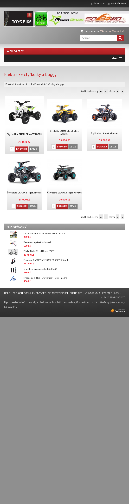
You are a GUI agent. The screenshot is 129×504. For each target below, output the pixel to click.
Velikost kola (92, 293)
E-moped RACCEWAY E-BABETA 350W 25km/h (46, 260)
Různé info (76, 293)
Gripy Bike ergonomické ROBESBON (41, 268)
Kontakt (107, 293)
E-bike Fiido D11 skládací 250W (39, 251)
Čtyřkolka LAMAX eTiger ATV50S (64, 188)
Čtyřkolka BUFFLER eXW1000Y (24, 134)
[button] (117, 58)
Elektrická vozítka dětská (19, 84)
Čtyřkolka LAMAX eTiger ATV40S (24, 188)
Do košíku (21, 148)
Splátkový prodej (58, 293)
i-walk (117, 293)
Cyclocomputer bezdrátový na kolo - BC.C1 (44, 233)
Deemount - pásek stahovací (37, 242)
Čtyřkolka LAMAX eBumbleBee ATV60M (64, 128)
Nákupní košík (92, 31)
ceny (95, 91)
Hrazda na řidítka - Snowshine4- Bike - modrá (45, 277)
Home (7, 293)
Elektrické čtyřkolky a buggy (49, 84)
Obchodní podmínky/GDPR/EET (29, 293)
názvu (112, 91)
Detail (33, 148)
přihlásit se (99, 3)
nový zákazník (118, 3)
